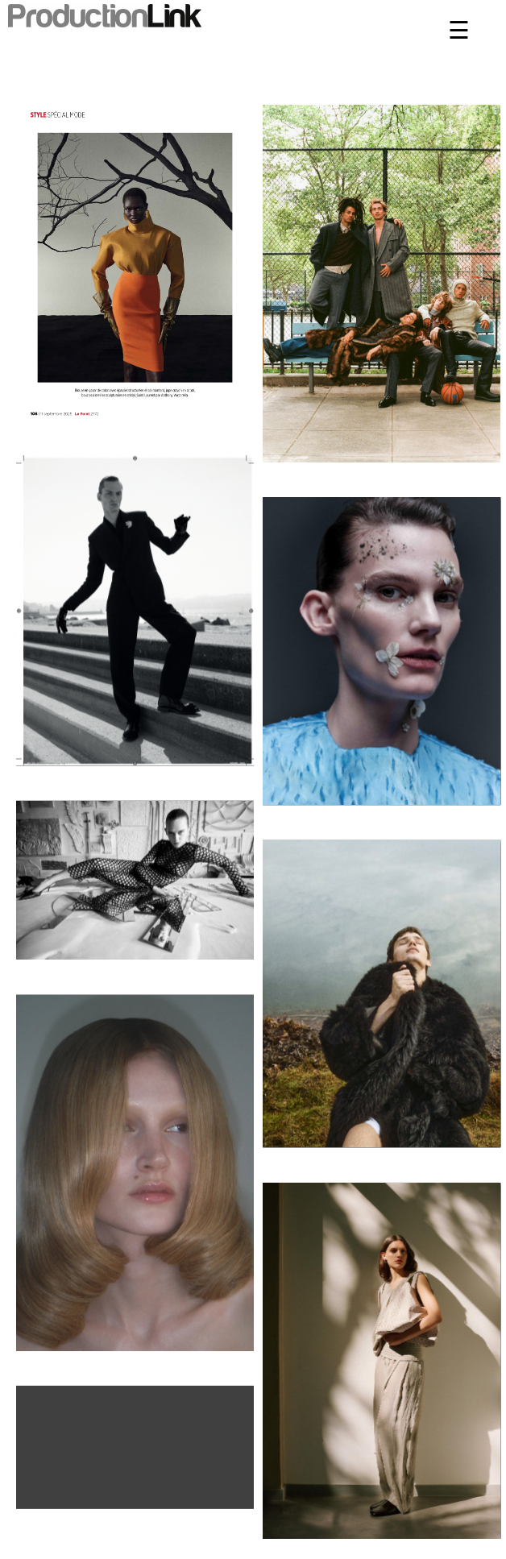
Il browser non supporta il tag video (135, 1444)
